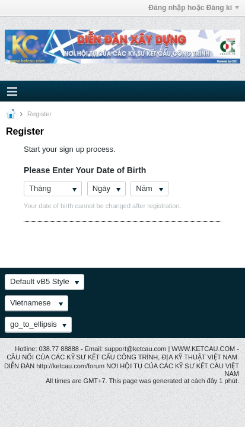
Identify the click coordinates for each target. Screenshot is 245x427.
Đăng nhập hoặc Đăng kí (193, 8)
